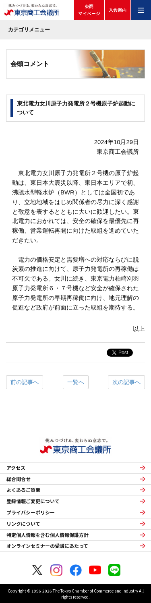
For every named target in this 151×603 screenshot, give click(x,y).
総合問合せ (18, 479)
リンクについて (23, 523)
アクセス (15, 468)
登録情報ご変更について (33, 501)
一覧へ (75, 382)
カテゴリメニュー (29, 30)
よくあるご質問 (23, 490)
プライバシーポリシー (30, 512)
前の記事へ (24, 382)
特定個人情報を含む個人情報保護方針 (47, 535)
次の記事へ (126, 382)
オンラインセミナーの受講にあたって (47, 546)
